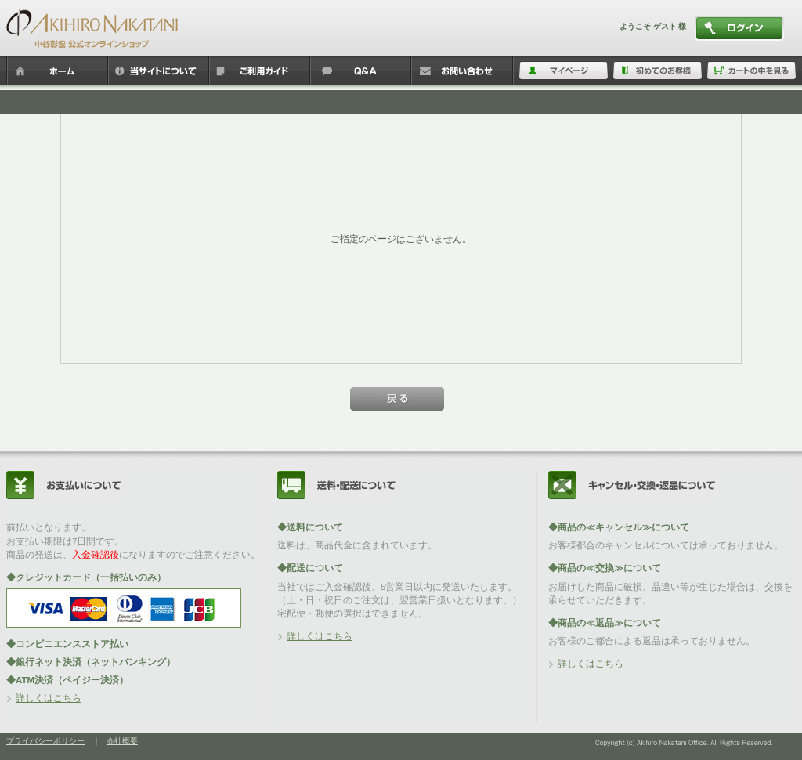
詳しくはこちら (48, 698)
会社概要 (122, 740)
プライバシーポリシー (45, 740)
